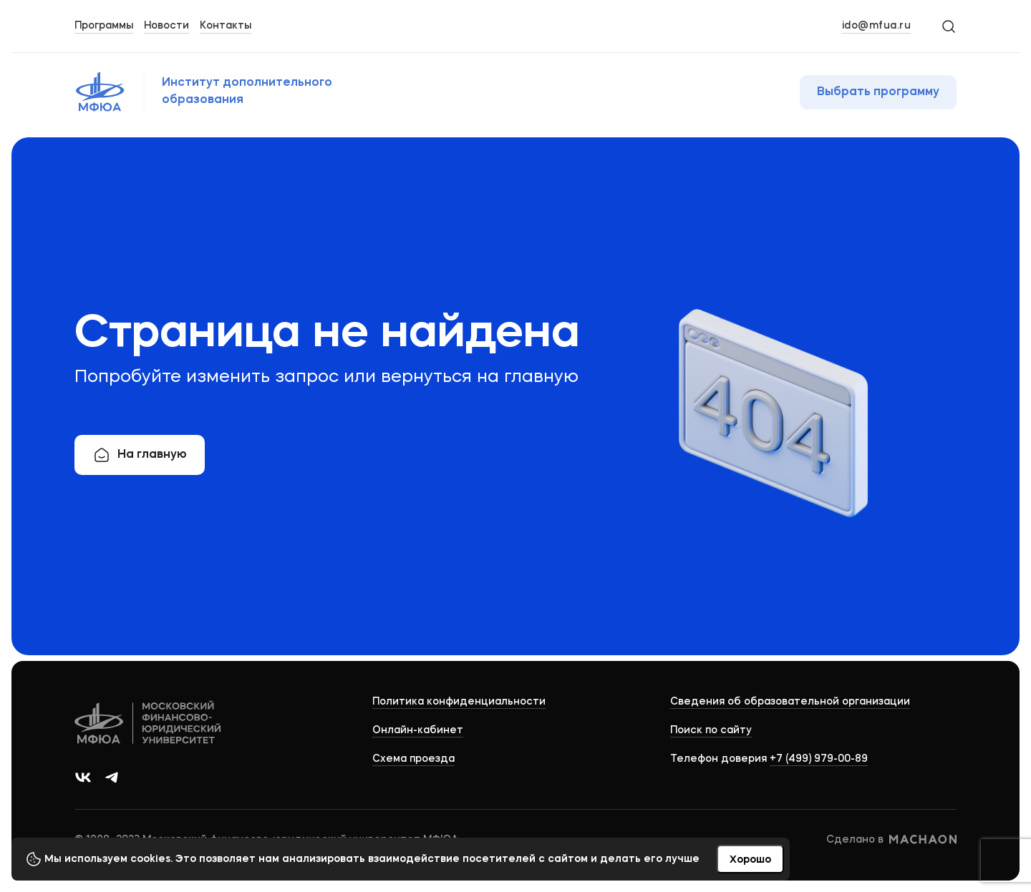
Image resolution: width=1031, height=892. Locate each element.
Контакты (225, 26)
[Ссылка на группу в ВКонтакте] (83, 777)
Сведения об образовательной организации (790, 702)
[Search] (948, 25)
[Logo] (148, 724)
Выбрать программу (878, 92)
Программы (103, 26)
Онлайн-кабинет (417, 730)
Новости (166, 26)
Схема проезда (413, 759)
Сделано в (891, 839)
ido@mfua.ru (876, 26)
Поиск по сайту (711, 730)
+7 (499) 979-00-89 (819, 759)
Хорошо (750, 860)
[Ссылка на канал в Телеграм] (111, 777)
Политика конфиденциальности (459, 702)
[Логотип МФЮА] (226, 91)
